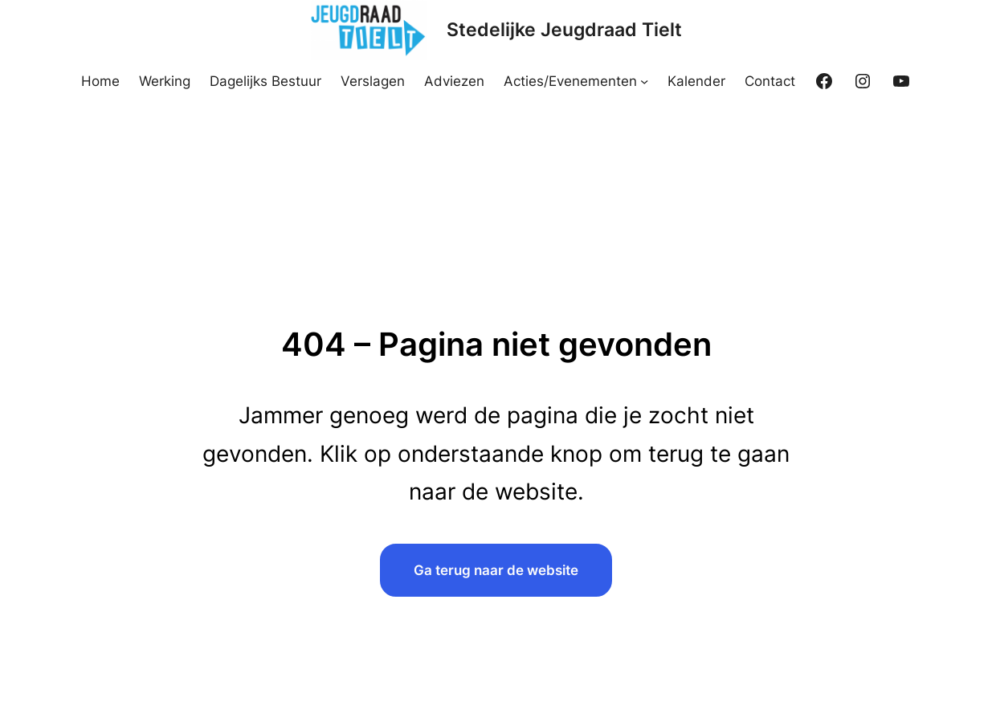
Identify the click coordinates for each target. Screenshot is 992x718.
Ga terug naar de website (496, 569)
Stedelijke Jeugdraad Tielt (564, 29)
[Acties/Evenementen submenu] (644, 81)
